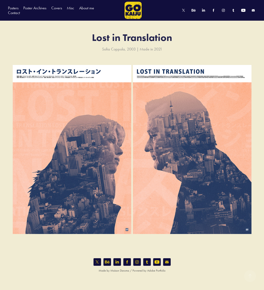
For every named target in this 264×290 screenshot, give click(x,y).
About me (86, 8)
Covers (56, 8)
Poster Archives (34, 8)
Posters (13, 8)
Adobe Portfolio (156, 270)
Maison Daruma (119, 270)
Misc (70, 8)
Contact (14, 12)
